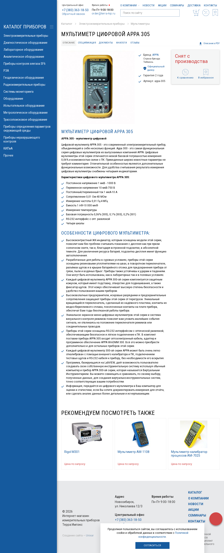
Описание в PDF (209, 43)
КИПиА (28, 148)
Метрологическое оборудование (28, 113)
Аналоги (121, 42)
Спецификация (87, 42)
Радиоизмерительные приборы (28, 85)
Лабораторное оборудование (28, 50)
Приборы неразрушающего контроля (28, 139)
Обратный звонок (73, 14)
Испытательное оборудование (28, 106)
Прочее (28, 155)
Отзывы (135, 42)
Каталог (195, 492)
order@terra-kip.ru (103, 13)
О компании (129, 5)
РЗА (28, 71)
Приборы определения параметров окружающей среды (28, 128)
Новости (148, 5)
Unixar (90, 535)
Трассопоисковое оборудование (28, 120)
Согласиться (152, 545)
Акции (162, 5)
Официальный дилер (153, 68)
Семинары (177, 5)
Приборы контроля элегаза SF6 (28, 64)
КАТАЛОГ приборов (25, 27)
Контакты (210, 5)
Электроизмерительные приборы (28, 36)
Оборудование (28, 99)
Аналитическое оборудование (28, 57)
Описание (69, 42)
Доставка (193, 5)
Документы (106, 42)
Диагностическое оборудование (28, 43)
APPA (155, 54)
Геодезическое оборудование (28, 78)
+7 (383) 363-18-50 (75, 10)
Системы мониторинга (28, 92)
